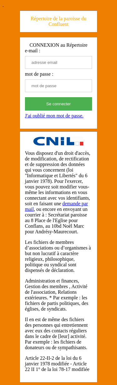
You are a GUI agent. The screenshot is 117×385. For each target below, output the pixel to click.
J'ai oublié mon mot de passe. (54, 115)
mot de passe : (39, 74)
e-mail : (32, 50)
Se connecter (58, 104)
